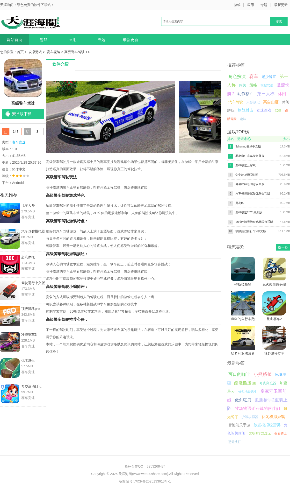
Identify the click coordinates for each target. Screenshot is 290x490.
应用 (250, 5)
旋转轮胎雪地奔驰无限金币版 (254, 222)
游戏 (237, 5)
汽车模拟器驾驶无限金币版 (252, 193)
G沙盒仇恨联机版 (246, 174)
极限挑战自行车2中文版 (250, 231)
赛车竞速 (53, 52)
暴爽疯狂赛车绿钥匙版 (249, 156)
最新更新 (281, 5)
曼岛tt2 (239, 203)
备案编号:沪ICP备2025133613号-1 (145, 481)
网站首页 (14, 40)
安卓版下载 (21, 114)
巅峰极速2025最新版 (248, 212)
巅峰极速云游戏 (245, 165)
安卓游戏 (35, 52)
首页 (20, 52)
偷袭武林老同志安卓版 (249, 184)
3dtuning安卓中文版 (248, 146)
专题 (264, 5)
